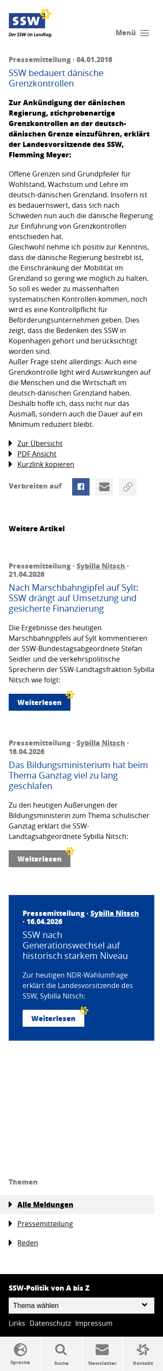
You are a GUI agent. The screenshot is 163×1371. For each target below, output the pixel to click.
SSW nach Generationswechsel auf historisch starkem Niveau (75, 945)
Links (17, 1323)
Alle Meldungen (41, 1204)
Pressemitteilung (41, 1224)
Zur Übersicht (36, 444)
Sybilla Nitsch (101, 566)
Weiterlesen (43, 700)
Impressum (94, 1323)
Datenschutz (50, 1323)
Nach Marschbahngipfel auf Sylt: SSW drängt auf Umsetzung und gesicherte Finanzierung (73, 598)
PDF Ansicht (33, 454)
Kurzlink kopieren (41, 464)
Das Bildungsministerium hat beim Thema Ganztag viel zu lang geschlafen (78, 775)
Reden (23, 1243)
